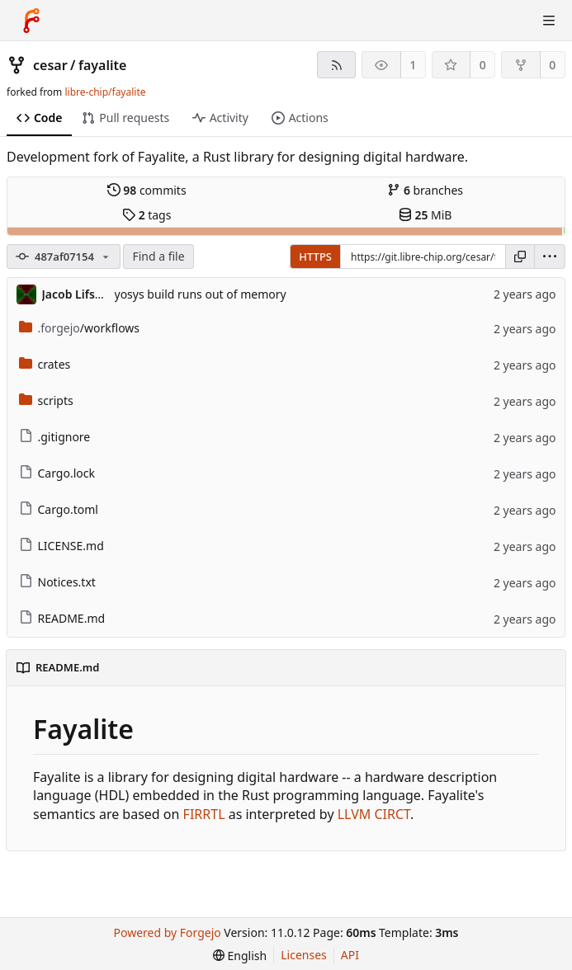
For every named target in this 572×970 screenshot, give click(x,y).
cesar (50, 65)
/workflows (79, 328)
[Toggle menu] (549, 20)
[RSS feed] (336, 64)
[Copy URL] (520, 256)
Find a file (158, 256)
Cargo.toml (58, 509)
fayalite (102, 65)
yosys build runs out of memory (200, 294)
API (350, 955)
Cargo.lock (57, 473)
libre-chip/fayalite (104, 92)
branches (425, 190)
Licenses (304, 955)
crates (45, 364)
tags (146, 215)
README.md (62, 618)
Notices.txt (57, 582)
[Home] (31, 20)
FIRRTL (204, 814)
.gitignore (55, 437)
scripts (46, 400)
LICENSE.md (61, 545)
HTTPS (315, 256)
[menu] (549, 256)
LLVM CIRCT (374, 814)
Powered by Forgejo (167, 932)
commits (147, 190)
